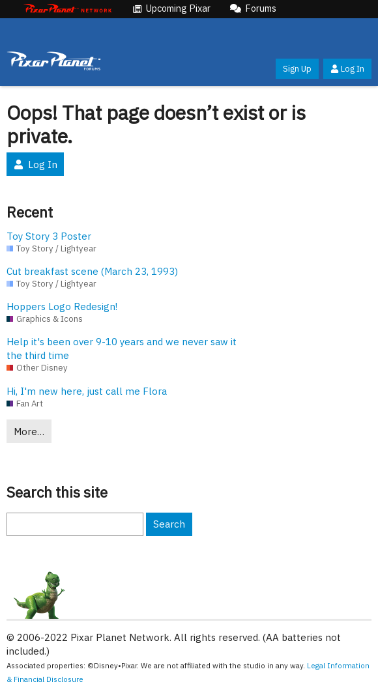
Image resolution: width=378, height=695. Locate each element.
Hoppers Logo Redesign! (62, 306)
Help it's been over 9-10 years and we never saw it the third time (122, 348)
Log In (347, 68)
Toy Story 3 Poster (49, 236)
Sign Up (297, 68)
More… (29, 431)
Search (169, 524)
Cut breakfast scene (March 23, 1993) (92, 271)
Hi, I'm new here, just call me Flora (87, 391)
